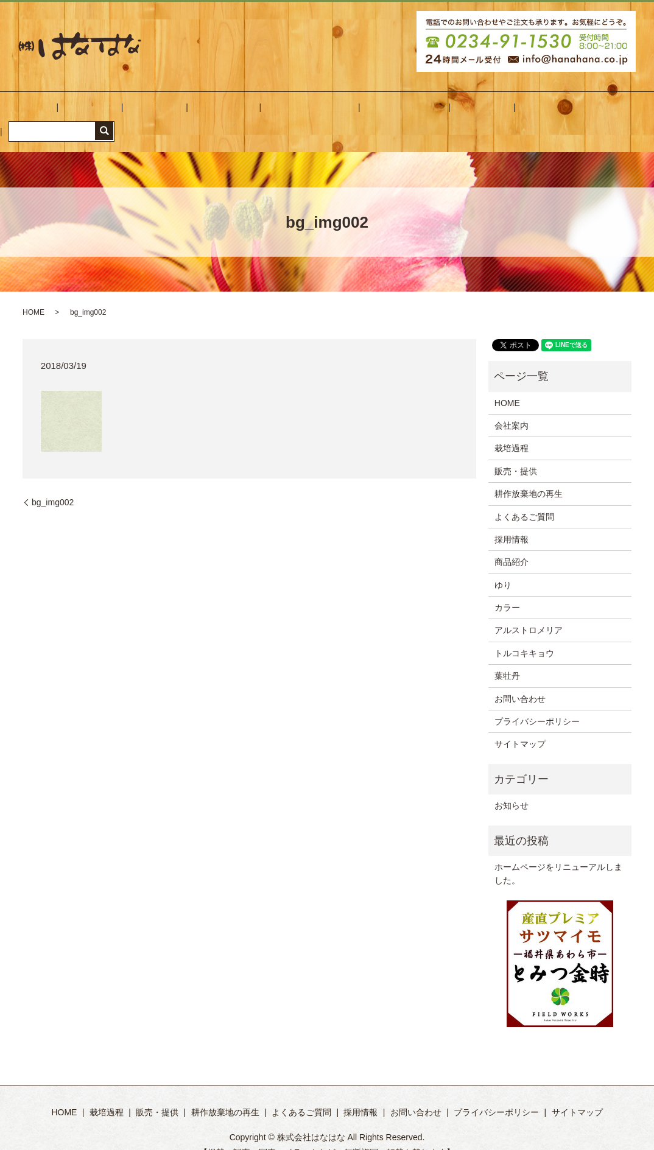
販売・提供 (199, 112)
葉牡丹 (507, 657)
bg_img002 (53, 483)
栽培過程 (147, 112)
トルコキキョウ (524, 634)
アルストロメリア (528, 612)
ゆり (503, 566)
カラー (507, 589)
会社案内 (99, 112)
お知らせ (511, 786)
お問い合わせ (462, 112)
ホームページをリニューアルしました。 (558, 854)
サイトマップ (520, 726)
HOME (56, 112)
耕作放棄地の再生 (268, 112)
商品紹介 (511, 544)
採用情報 (406, 112)
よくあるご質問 (345, 112)
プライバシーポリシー (537, 702)
